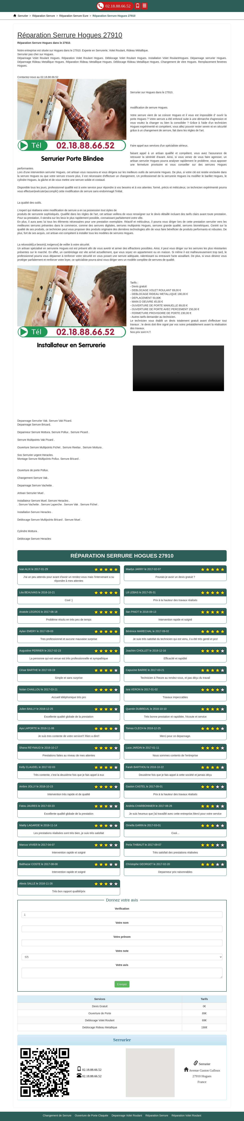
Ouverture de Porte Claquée (91, 1115)
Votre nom (122, 922)
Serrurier (201, 1064)
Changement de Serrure (57, 1115)
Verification (122, 908)
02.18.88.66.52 (114, 6)
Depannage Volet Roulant (127, 1115)
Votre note (122, 950)
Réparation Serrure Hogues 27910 (178, 368)
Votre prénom (122, 936)
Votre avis (122, 964)
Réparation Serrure (156, 1115)
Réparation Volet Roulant (186, 1115)
